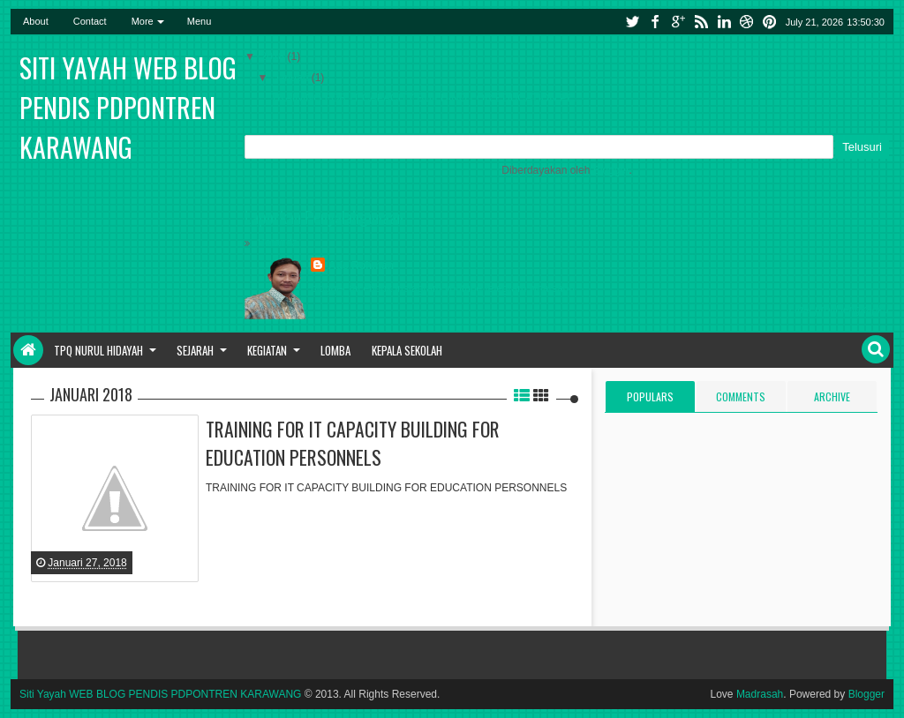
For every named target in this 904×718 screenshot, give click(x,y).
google (678, 21)
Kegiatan (267, 350)
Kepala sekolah (407, 350)
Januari (293, 77)
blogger (328, 288)
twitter (632, 21)
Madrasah (759, 694)
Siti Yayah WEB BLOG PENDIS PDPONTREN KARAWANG (128, 107)
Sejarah (195, 350)
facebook (655, 21)
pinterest (769, 21)
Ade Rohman (361, 265)
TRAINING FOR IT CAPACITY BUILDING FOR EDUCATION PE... (427, 98)
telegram (506, 288)
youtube (463, 288)
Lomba (335, 350)
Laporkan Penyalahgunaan (324, 216)
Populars (650, 396)
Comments (740, 396)
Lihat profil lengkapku (839, 309)
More (143, 21)
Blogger (611, 170)
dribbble (746, 21)
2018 (274, 56)
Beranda (278, 242)
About (36, 21)
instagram (418, 288)
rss (700, 21)
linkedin (723, 21)
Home (28, 350)
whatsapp (552, 288)
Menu (199, 21)
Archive (832, 396)
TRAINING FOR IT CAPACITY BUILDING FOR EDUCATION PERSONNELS (353, 443)
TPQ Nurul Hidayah (98, 350)
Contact (90, 21)
